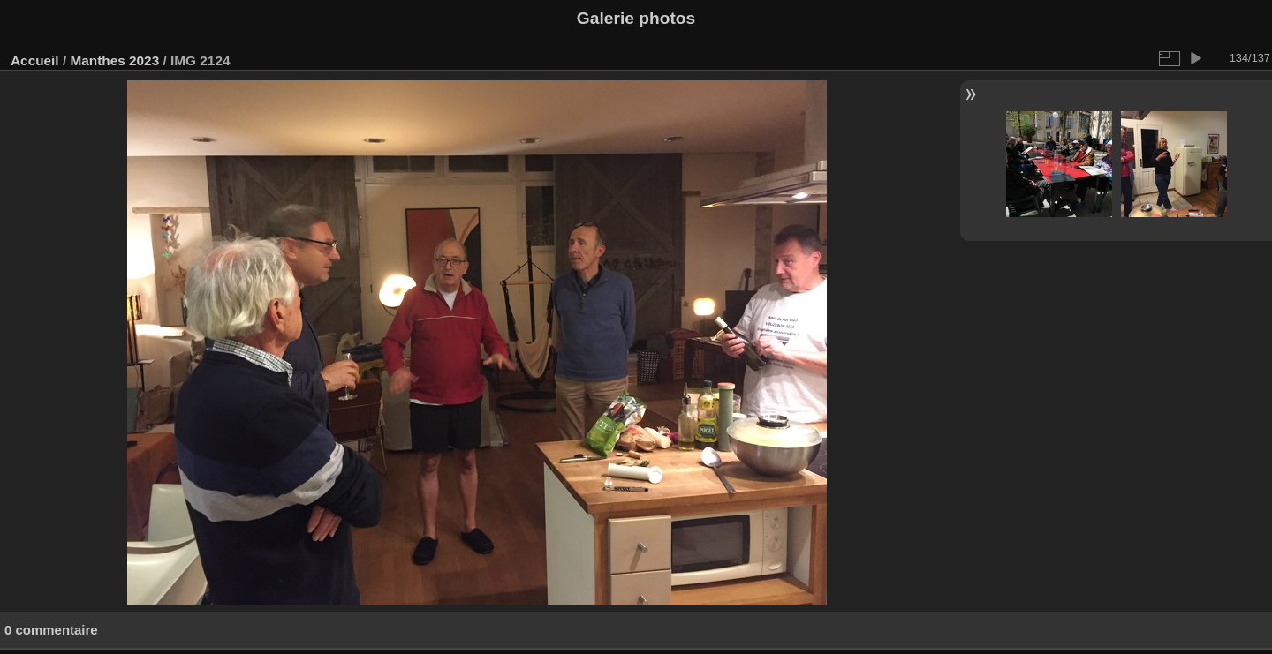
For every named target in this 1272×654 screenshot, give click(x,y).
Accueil (35, 60)
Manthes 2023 (114, 60)
